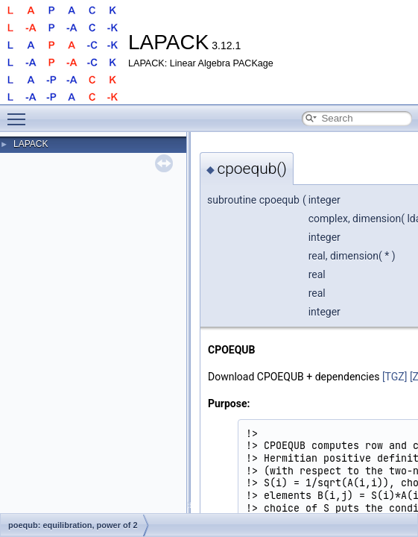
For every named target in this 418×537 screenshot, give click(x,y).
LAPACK (30, 144)
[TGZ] (395, 377)
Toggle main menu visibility (20, 112)
